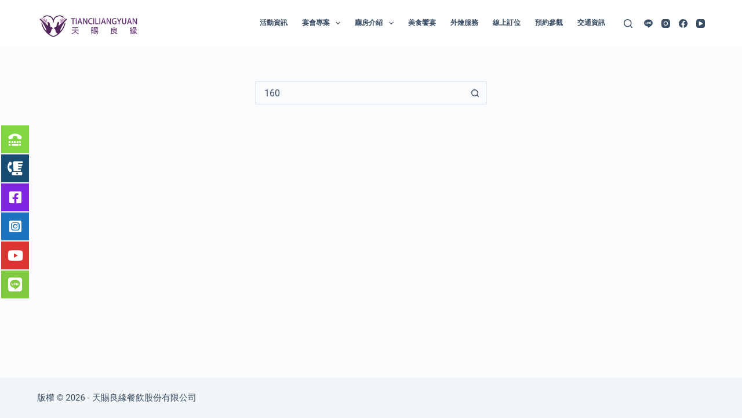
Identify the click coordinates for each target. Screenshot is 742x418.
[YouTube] (700, 23)
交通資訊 (591, 23)
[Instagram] (665, 23)
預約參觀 (549, 23)
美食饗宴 (422, 23)
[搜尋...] (359, 93)
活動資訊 (274, 23)
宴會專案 (323, 23)
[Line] (648, 23)
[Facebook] (683, 23)
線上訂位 (507, 23)
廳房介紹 (376, 23)
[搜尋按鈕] (475, 93)
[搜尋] (628, 23)
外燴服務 (464, 23)
